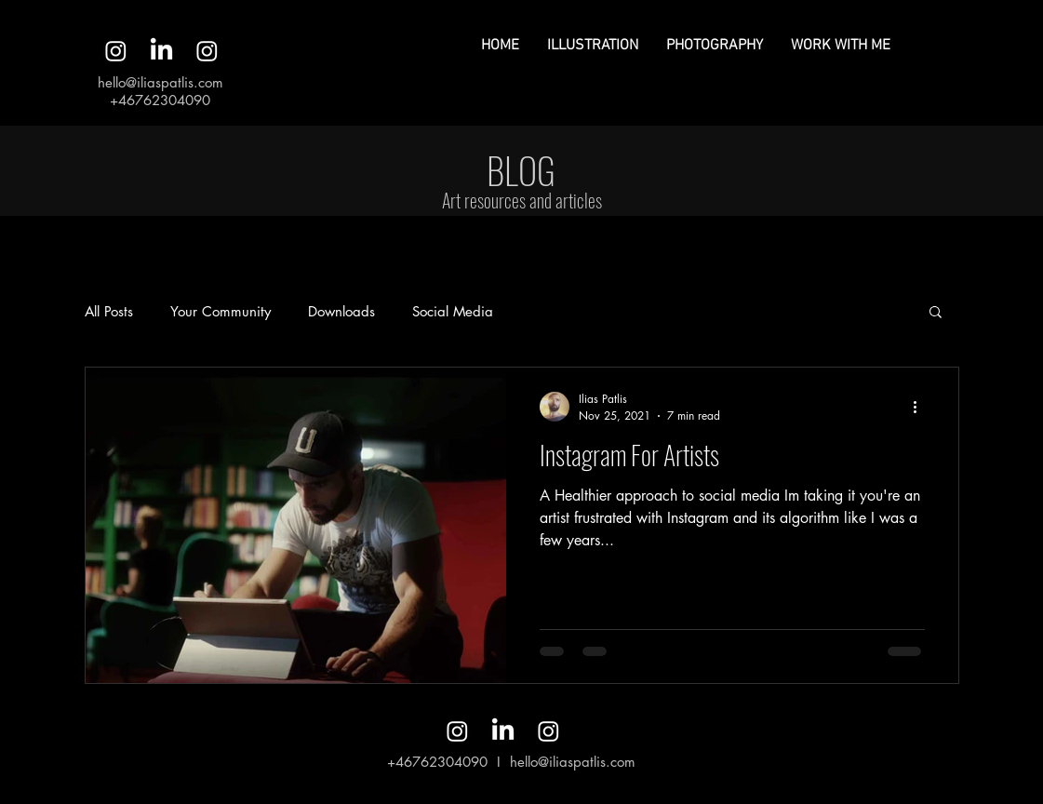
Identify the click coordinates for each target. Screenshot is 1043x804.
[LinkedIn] (161, 50)
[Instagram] (115, 50)
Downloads (341, 311)
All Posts (109, 311)
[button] (935, 313)
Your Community (220, 311)
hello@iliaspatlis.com (160, 82)
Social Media (452, 311)
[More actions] (922, 406)
